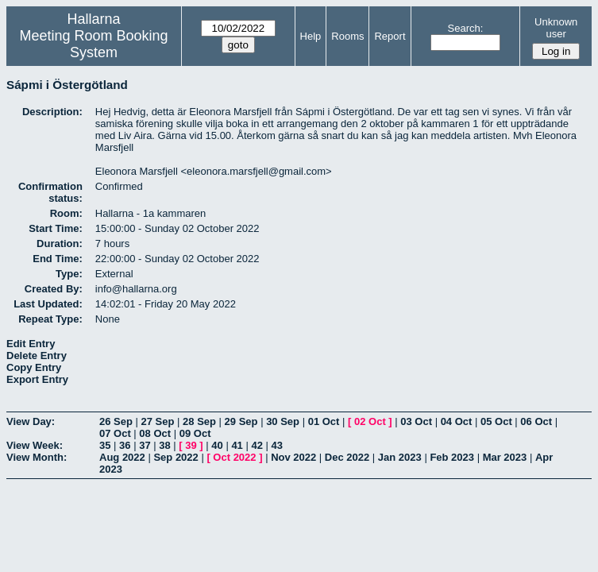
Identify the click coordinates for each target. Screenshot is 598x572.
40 (216, 445)
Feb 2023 (452, 457)
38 (164, 445)
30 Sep (282, 421)
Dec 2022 (347, 457)
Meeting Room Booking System (94, 44)
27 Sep (158, 421)
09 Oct (195, 433)
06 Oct (536, 421)
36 (124, 445)
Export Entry (37, 379)
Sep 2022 (175, 457)
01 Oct (324, 421)
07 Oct (115, 433)
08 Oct (155, 433)
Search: (466, 28)
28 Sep (199, 421)
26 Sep (116, 421)
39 (190, 445)
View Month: (36, 457)
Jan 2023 (400, 457)
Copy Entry (33, 367)
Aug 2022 (122, 457)
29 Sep (241, 421)
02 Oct (370, 421)
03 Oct (416, 421)
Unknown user (555, 28)
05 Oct (496, 421)
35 (104, 445)
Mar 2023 (505, 457)
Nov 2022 (293, 457)
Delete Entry (36, 355)
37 (144, 445)
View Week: (34, 445)
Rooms (347, 36)
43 (277, 445)
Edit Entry (30, 344)
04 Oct (457, 421)
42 (256, 445)
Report (389, 36)
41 (236, 445)
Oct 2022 (234, 457)
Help (311, 36)
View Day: (30, 421)
